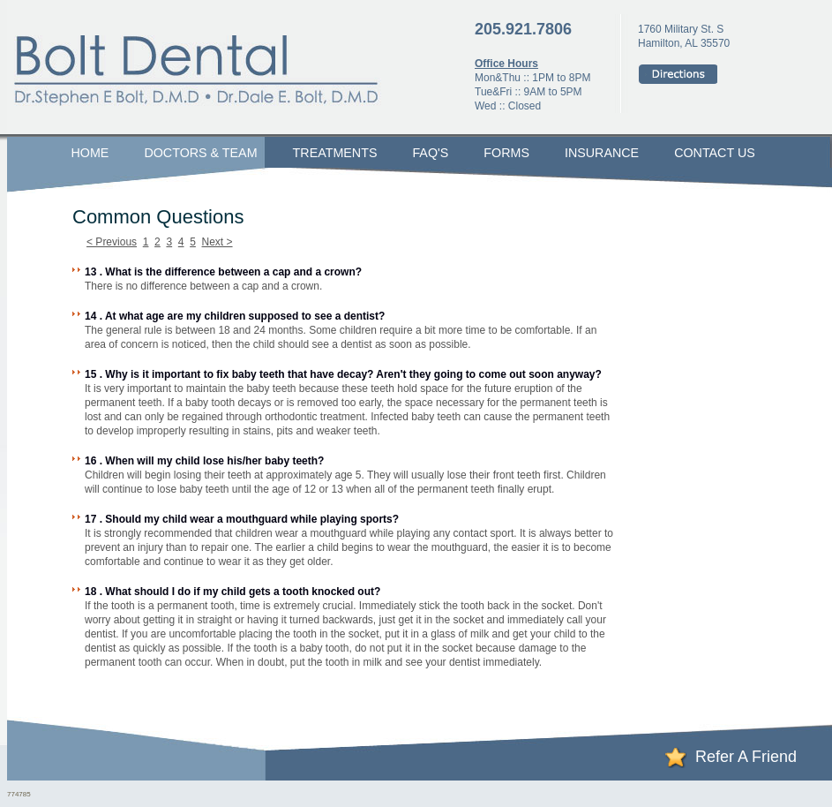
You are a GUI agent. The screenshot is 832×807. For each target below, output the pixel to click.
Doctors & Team (200, 153)
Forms (506, 153)
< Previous (111, 242)
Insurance (602, 153)
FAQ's (430, 153)
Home (90, 153)
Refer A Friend (746, 757)
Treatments (335, 153)
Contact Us (714, 153)
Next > (217, 242)
